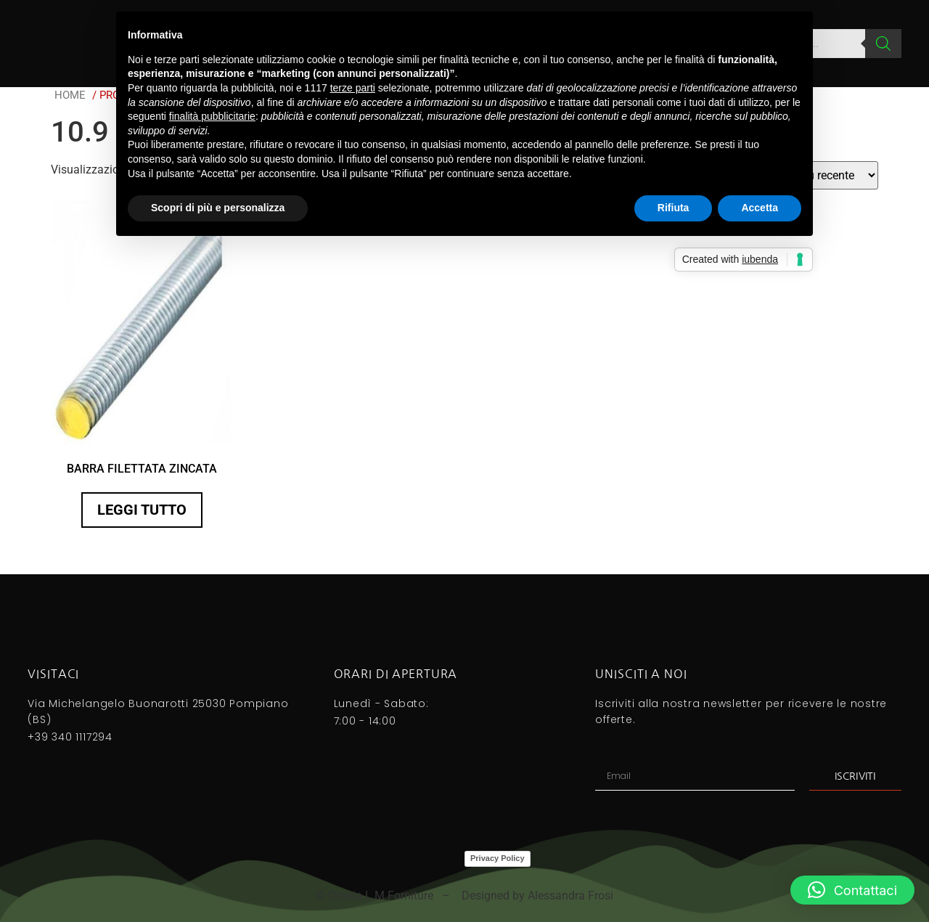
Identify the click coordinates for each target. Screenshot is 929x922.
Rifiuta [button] (673, 207)
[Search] (883, 43)
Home (70, 95)
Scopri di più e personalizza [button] (218, 207)
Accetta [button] (759, 207)
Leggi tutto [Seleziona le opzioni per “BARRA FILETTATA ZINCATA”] (142, 509)
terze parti (352, 88)
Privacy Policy (497, 858)
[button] (852, 890)
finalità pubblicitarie (212, 116)
